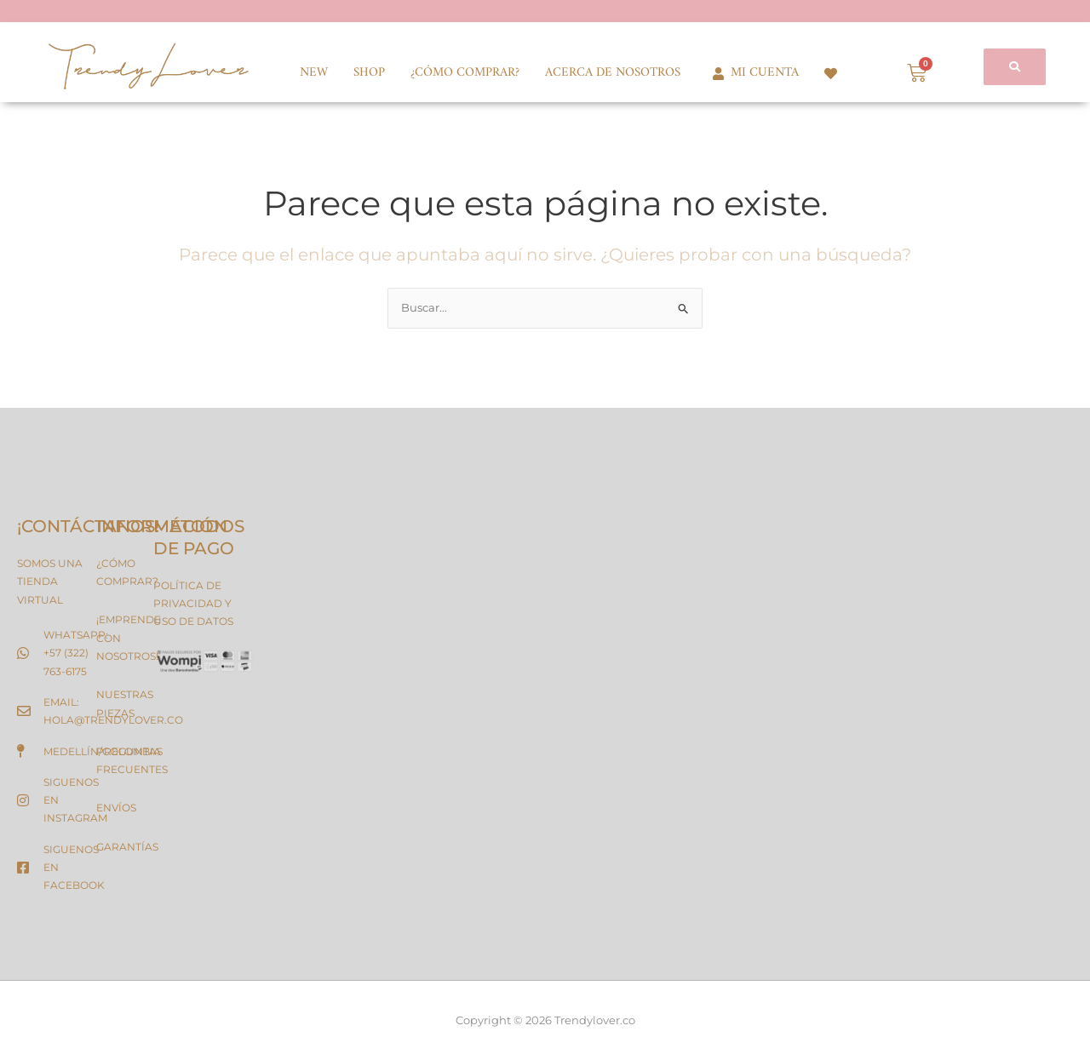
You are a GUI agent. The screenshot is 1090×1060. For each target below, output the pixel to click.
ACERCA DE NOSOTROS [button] (612, 72)
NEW (314, 72)
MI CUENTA (752, 72)
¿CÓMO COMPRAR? (464, 72)
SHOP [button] (369, 72)
